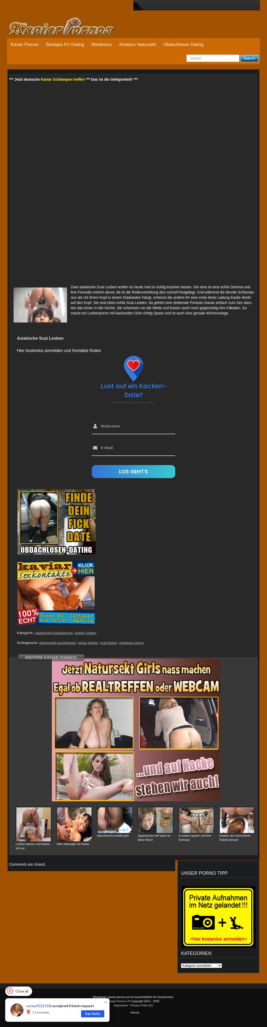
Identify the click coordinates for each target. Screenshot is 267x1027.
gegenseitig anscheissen (57, 643)
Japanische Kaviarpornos (54, 633)
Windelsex (101, 44)
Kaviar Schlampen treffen (63, 79)
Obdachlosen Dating (183, 44)
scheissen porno (131, 643)
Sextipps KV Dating (65, 44)
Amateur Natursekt (137, 44)
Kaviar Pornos (25, 44)
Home (134, 1012)
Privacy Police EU (141, 1005)
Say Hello (92, 1014)
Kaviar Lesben (85, 633)
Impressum (121, 1005)
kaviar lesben (88, 643)
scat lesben (108, 643)
